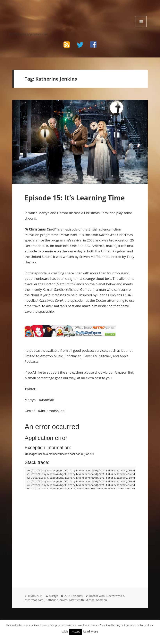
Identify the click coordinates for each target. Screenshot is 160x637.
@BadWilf (46, 399)
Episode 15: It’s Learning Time (75, 197)
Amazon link (124, 372)
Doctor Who (97, 596)
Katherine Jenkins (57, 600)
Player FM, (90, 356)
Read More (90, 631)
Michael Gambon (96, 600)
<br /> (36, 518)
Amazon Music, (52, 356)
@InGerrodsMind (51, 410)
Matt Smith (76, 600)
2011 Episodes (73, 596)
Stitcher (105, 356)
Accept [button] (76, 631)
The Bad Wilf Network (39, 11)
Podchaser (72, 356)
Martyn (53, 596)
